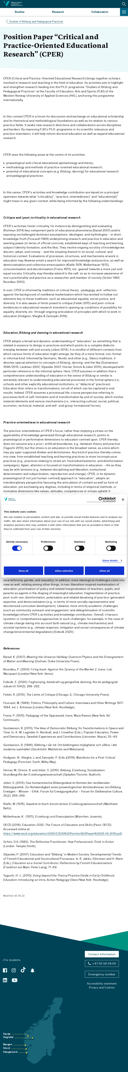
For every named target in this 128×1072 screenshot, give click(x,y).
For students (12, 960)
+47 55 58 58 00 (104, 963)
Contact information (102, 954)
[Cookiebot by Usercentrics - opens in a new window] (101, 499)
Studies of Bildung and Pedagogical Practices (36, 21)
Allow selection (64, 570)
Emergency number (101, 974)
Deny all (23, 570)
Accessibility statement (102, 983)
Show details (110, 560)
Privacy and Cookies (102, 987)
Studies (19, 11)
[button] (124, 4)
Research (58, 11)
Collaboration (99, 11)
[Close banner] (123, 499)
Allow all (105, 570)
